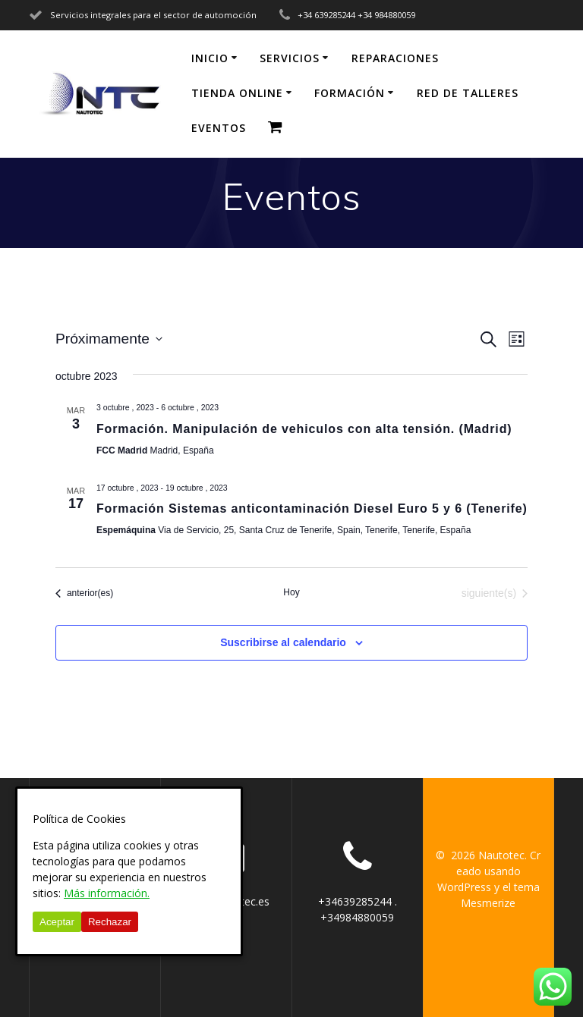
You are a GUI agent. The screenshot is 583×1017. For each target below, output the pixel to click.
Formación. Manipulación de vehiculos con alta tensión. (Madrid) (304, 428)
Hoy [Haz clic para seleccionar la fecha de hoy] (291, 592)
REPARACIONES (395, 58)
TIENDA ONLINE (237, 93)
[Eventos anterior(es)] (84, 593)
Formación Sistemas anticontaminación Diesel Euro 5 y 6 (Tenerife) (312, 508)
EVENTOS (218, 128)
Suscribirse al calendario (283, 642)
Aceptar (56, 922)
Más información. (107, 893)
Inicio (209, 58)
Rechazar (109, 922)
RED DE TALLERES (467, 93)
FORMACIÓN (349, 93)
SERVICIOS (290, 58)
